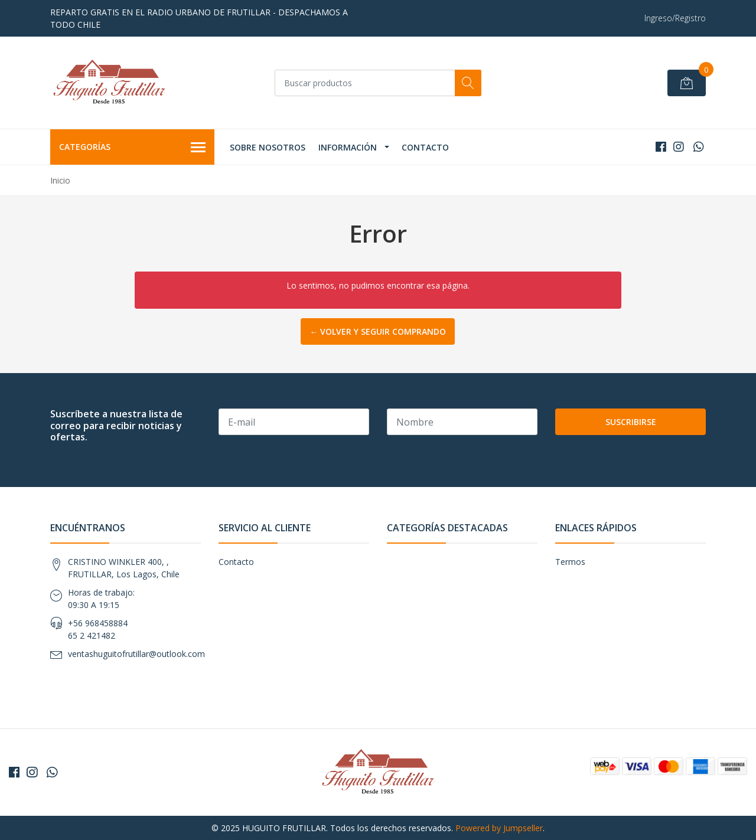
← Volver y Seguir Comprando (377, 331)
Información (347, 147)
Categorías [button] (132, 147)
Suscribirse (630, 421)
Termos (570, 561)
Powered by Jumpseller (499, 828)
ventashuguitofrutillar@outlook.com (136, 653)
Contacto (425, 147)
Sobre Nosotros (267, 147)
